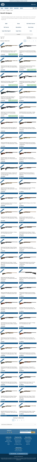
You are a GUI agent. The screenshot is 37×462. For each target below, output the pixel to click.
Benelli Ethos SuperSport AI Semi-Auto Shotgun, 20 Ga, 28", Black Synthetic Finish (9, 203)
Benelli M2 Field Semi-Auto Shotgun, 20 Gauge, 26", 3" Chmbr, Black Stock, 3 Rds (27, 188)
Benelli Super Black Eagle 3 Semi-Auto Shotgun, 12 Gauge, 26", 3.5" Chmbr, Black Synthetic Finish (9, 383)
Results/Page (2, 37)
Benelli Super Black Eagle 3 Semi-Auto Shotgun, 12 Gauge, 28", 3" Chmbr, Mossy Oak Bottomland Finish (9, 368)
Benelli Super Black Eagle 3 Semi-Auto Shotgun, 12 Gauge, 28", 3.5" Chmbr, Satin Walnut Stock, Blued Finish (9, 308)
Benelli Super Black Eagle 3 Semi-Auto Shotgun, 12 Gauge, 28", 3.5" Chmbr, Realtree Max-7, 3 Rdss (9, 218)
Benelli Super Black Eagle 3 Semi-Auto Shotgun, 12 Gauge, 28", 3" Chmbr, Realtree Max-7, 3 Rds (9, 353)
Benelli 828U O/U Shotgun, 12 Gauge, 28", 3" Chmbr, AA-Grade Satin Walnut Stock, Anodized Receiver (27, 368)
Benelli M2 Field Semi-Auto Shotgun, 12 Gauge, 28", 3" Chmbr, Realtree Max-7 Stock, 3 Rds (9, 51)
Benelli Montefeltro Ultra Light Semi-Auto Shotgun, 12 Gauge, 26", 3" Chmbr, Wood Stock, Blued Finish (9, 158)
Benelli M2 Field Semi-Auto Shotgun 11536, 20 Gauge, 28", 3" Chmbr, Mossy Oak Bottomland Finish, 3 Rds (27, 397)
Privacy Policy (28, 440)
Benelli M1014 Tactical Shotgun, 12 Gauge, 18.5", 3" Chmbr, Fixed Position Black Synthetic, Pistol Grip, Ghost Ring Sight (9, 173)
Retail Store (8, 440)
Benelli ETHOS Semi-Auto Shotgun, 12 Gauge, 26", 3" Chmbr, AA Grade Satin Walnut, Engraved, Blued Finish (27, 233)
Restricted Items (18, 440)
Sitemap (28, 442)
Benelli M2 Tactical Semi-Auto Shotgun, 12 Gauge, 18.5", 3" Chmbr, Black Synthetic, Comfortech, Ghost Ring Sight (8, 97)
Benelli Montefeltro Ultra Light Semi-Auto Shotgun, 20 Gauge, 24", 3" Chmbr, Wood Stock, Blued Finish (27, 158)
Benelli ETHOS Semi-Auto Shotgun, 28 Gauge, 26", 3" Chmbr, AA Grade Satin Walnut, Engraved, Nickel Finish (27, 128)
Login (8, 444)
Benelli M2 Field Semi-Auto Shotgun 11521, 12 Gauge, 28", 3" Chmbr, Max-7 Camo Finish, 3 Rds (9, 412)
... (31, 40)
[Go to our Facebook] (7, 432)
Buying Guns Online (18, 438)
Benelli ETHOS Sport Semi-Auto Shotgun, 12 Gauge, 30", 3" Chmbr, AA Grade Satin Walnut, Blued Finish (27, 173)
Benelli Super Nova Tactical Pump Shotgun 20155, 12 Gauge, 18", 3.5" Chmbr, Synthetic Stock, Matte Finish (8, 113)
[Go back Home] (0, 10)
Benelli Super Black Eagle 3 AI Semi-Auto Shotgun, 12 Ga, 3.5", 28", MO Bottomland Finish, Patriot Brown (27, 248)
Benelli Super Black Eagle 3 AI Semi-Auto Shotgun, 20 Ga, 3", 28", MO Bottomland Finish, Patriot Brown (9, 278)
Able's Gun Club (18, 449)
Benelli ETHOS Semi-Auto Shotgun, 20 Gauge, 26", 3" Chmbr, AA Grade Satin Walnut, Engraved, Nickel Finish (9, 323)
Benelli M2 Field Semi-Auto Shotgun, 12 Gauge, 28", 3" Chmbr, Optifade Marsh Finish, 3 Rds (27, 412)
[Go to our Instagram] (11, 432)
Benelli (12, 10)
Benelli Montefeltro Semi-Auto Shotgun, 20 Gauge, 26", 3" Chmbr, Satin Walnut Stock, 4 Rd (27, 338)
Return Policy (18, 442)
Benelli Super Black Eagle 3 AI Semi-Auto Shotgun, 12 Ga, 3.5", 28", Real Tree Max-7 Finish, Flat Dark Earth (9, 188)
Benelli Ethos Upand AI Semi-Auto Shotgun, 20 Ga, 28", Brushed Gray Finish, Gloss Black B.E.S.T (9, 128)
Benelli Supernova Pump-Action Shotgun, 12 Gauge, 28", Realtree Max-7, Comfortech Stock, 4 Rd (9, 338)
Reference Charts (8, 441)
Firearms (4, 10)
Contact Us (8, 438)
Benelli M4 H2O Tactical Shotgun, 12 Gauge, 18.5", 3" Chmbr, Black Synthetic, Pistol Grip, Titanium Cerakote (27, 82)
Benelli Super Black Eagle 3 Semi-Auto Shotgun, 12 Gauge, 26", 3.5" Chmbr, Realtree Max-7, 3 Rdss (9, 143)
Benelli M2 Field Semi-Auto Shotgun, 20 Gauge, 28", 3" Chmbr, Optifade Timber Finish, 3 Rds (9, 397)
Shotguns (8, 10)
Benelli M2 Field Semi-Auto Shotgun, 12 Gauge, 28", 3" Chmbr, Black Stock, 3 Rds (27, 323)
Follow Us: (9, 430)
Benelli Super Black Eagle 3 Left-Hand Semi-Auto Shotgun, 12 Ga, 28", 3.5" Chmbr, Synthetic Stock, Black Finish (27, 278)
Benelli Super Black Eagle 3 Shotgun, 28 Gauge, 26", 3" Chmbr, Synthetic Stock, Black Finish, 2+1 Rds (9, 248)
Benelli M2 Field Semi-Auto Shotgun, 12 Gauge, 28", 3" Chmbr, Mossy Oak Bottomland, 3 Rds (27, 113)
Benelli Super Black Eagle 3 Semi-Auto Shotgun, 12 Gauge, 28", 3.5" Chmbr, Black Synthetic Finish (27, 353)
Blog (8, 442)
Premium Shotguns (18, 450)
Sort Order (32, 37)
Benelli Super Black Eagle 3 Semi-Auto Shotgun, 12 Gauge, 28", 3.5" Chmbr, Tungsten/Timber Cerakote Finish (27, 263)
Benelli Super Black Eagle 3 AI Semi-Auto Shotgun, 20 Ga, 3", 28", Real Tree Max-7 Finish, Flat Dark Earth (27, 218)
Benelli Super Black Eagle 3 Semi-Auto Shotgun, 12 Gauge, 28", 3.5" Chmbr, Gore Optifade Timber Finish (9, 67)
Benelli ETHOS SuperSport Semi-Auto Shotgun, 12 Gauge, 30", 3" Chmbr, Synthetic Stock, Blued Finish (27, 293)
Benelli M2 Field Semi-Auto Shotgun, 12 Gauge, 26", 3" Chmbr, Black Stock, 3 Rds (9, 233)
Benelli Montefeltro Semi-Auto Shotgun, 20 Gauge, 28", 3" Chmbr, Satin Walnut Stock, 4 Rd (27, 308)
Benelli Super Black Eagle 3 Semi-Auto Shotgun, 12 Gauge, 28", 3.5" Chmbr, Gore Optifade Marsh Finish (27, 97)
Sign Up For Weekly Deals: (25, 430)
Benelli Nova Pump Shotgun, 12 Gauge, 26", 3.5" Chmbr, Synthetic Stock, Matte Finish (9, 82)
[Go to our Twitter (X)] (9, 432)
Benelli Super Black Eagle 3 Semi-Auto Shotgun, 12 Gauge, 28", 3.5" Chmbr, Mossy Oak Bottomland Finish (27, 67)
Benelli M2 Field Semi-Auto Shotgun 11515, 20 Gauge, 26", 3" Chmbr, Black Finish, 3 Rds (27, 383)
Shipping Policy (18, 441)
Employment (28, 441)
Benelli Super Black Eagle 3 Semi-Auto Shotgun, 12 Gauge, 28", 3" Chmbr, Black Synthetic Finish (9, 293)
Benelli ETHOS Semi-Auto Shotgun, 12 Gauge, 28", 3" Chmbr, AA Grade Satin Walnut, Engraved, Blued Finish (9, 263)
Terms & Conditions (28, 438)
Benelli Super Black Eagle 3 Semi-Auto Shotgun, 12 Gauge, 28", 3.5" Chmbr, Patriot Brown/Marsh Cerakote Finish (27, 143)
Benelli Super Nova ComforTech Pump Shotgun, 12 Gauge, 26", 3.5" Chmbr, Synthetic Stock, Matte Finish (27, 51)
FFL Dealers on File (18, 444)
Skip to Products (18, 460)
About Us (28, 444)
